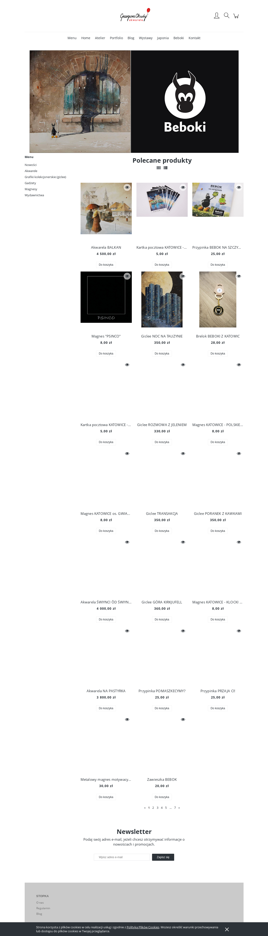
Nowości (31, 165)
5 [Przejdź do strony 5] (166, 807)
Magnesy (31, 189)
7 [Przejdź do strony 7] (175, 807)
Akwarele (31, 171)
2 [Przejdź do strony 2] (153, 807)
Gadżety (30, 183)
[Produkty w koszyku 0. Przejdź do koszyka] (236, 18)
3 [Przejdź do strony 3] (157, 807)
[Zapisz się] (163, 857)
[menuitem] (72, 38)
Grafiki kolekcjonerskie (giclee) (45, 177)
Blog (39, 914)
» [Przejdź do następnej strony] (179, 807)
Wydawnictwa (34, 195)
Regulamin (43, 908)
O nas (40, 903)
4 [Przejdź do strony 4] (162, 807)
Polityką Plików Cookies (143, 927)
